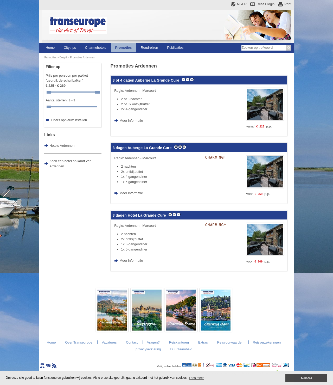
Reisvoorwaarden (230, 342)
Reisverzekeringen (267, 342)
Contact (132, 342)
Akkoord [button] (306, 378)
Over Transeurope (78, 342)
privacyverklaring (148, 349)
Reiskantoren (179, 342)
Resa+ (265, 4)
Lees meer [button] (196, 378)
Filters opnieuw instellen (69, 120)
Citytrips (70, 48)
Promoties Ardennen (82, 57)
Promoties (123, 48)
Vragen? (153, 342)
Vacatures (109, 342)
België (63, 57)
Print (287, 4)
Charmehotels (95, 48)
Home (50, 48)
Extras (203, 342)
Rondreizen (149, 48)
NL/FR (242, 4)
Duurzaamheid (181, 349)
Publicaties (175, 48)
